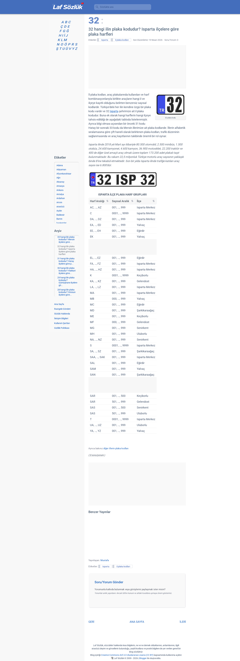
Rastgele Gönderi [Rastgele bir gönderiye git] (62, 309)
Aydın (59, 210)
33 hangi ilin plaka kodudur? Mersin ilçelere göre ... (66, 239)
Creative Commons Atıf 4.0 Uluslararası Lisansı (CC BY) (127, 655)
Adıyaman (61, 169)
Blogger (143, 658)
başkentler (61, 223)
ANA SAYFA (137, 621)
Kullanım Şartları (62, 323)
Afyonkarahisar (64, 173)
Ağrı (58, 177)
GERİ (91, 621)
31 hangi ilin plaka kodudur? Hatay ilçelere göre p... (65, 261)
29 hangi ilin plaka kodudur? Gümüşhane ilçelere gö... (67, 281)
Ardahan (61, 198)
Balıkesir (60, 215)
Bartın (59, 219)
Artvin (59, 202)
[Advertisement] (137, 66)
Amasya (60, 186)
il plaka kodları (122, 40)
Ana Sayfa (59, 304)
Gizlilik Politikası (61, 328)
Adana (60, 165)
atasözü (60, 206)
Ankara (60, 190)
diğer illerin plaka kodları (116, 448)
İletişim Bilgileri (61, 318)
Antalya (60, 194)
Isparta (104, 40)
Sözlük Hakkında (62, 313)
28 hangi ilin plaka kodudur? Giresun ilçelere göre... (66, 292)
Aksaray (60, 182)
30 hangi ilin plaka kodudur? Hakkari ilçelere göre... (66, 270)
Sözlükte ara (106, 7)
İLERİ (183, 621)
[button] (138, 583)
